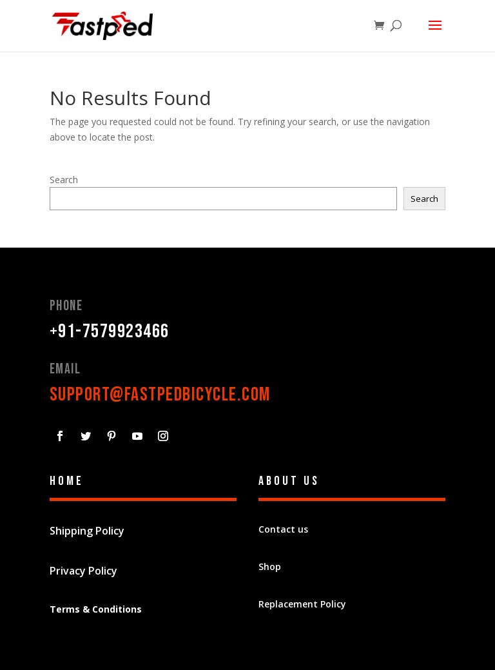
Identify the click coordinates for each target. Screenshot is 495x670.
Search (64, 179)
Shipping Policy (87, 531)
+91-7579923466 (110, 331)
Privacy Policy (83, 571)
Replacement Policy (302, 604)
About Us (289, 481)
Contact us (283, 529)
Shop (269, 566)
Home (67, 481)
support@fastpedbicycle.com (160, 394)
